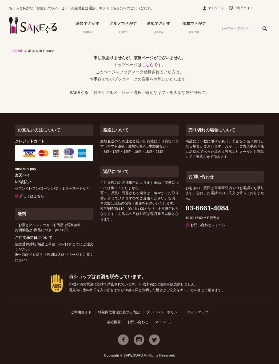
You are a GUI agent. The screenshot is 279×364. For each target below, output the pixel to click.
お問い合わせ (137, 322)
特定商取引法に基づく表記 (119, 312)
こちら (148, 64)
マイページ (213, 8)
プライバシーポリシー (163, 312)
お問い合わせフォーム (207, 225)
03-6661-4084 (207, 208)
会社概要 (114, 322)
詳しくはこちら (32, 196)
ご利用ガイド (241, 8)
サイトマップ (198, 312)
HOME (17, 51)
